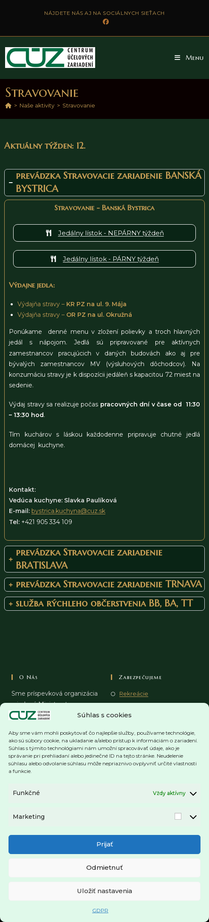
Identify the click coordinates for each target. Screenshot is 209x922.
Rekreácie (133, 693)
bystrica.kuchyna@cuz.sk (68, 511)
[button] (189, 58)
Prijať (104, 844)
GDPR (100, 910)
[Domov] (8, 105)
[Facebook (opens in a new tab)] (104, 21)
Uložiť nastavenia (104, 891)
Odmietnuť (104, 867)
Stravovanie (78, 105)
